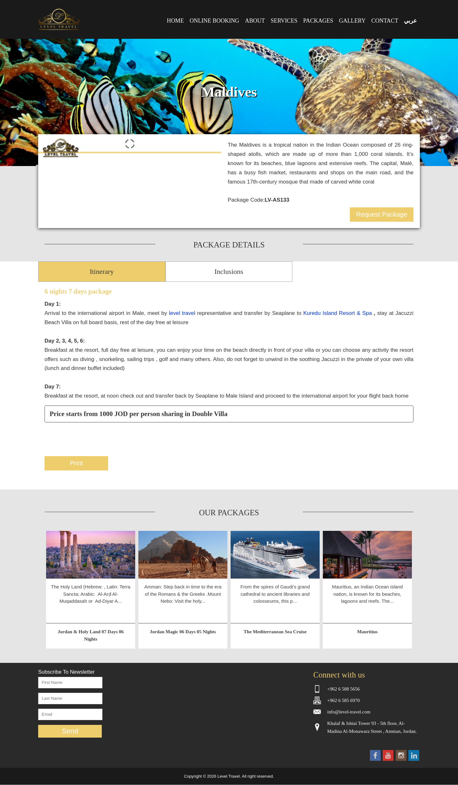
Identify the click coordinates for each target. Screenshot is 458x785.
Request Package (381, 214)
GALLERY (352, 20)
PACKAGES (318, 20)
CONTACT (384, 20)
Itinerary (102, 271)
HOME (175, 20)
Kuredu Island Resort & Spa (338, 313)
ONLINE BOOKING (214, 20)
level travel (182, 313)
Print (76, 463)
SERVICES (284, 20)
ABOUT (255, 20)
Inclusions (228, 271)
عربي (410, 20)
